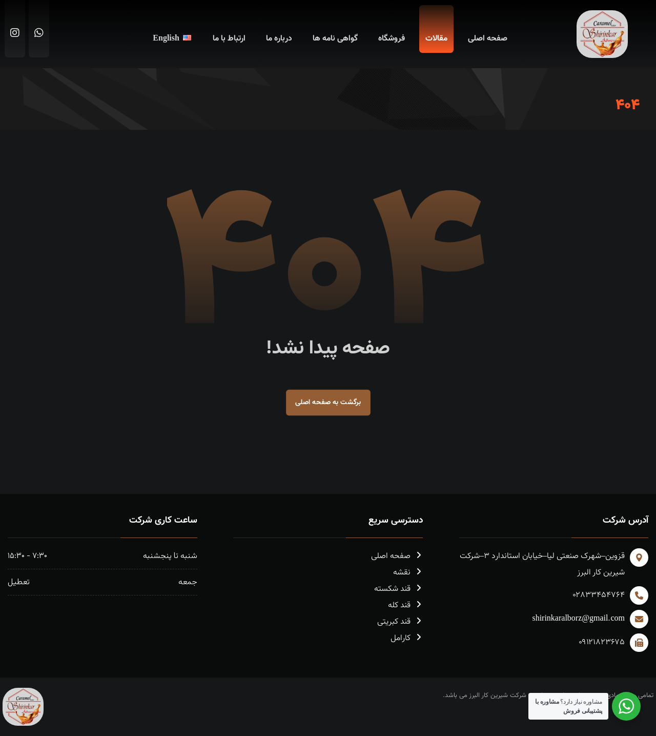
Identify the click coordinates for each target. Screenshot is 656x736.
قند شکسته (398, 589)
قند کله (405, 605)
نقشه (408, 572)
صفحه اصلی (397, 556)
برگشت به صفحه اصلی (328, 402)
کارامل (407, 638)
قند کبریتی (400, 621)
